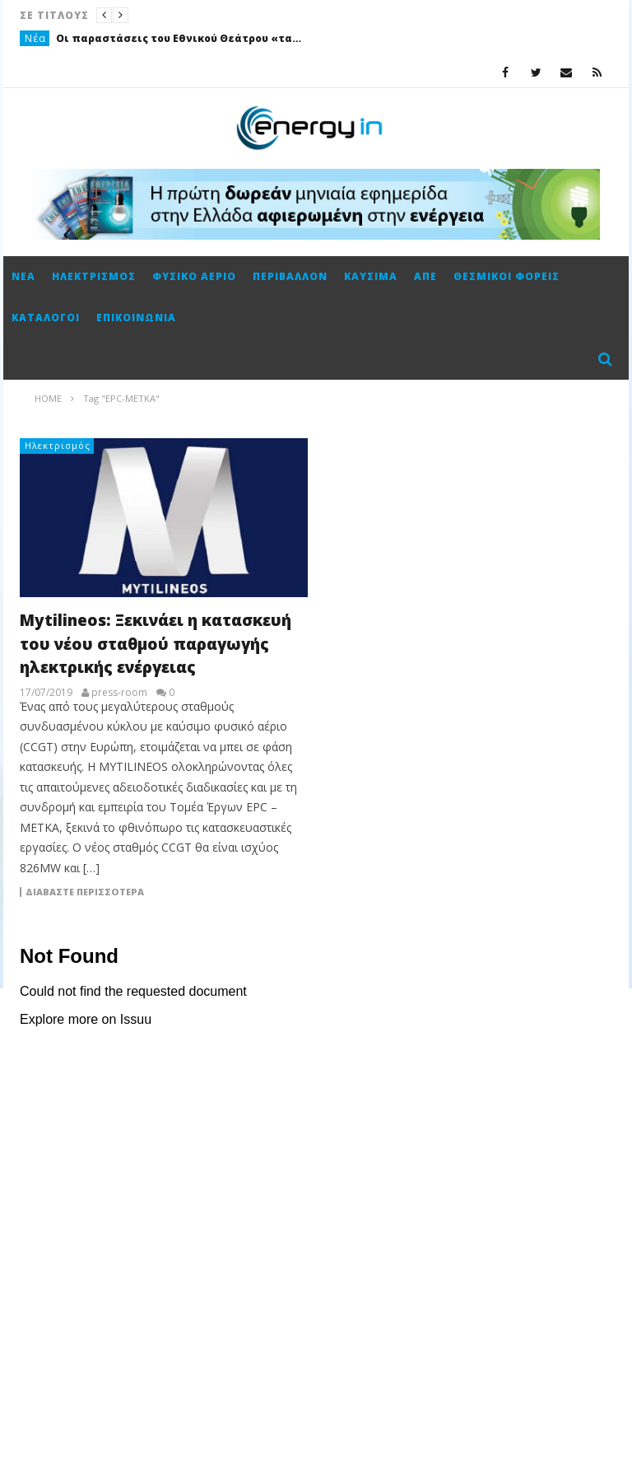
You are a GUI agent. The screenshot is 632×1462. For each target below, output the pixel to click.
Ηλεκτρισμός (94, 276)
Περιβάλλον (290, 276)
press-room (119, 693)
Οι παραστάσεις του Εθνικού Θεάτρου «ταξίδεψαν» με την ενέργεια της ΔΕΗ (179, 38)
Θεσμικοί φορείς (506, 276)
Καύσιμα (370, 276)
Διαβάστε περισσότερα (85, 892)
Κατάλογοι (46, 318)
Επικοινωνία (136, 318)
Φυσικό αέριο (194, 276)
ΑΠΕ (425, 276)
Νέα (35, 38)
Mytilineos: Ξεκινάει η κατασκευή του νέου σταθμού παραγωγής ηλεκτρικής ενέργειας (155, 644)
